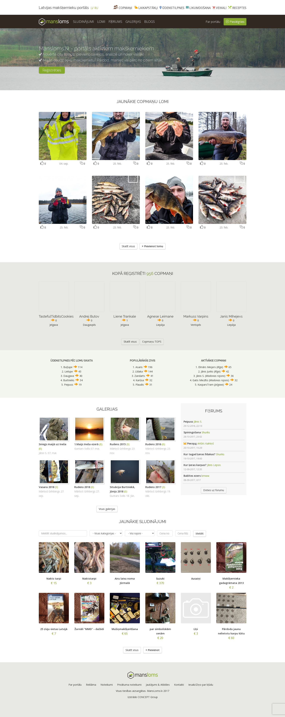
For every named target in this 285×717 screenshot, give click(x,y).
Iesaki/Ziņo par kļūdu (200, 684)
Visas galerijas (107, 509)
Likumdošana (198, 8)
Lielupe (68, 371)
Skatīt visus (128, 246)
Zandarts (139, 376)
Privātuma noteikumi (129, 684)
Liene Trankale (124, 316)
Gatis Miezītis (200, 380)
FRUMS (115, 21)
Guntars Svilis (82, 448)
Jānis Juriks (207, 371)
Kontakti (179, 684)
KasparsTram (205, 384)
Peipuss (68, 384)
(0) (40, 448)
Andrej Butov (89, 316)
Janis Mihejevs (231, 316)
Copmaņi (122, 8)
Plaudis (139, 384)
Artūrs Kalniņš (205, 443)
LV (92, 8)
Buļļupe (67, 367)
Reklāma (91, 684)
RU (96, 8)
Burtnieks (68, 380)
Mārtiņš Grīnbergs (120, 448)
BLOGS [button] (149, 21)
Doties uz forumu (213, 490)
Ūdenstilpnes (172, 8)
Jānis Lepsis (214, 465)
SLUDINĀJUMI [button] (83, 21)
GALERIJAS (133, 21)
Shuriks (206, 432)
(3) (163, 487)
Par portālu (213, 22)
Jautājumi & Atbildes (158, 684)
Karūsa (140, 380)
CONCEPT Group (148, 697)
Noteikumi (107, 684)
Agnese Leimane (160, 316)
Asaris (139, 367)
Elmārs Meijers (207, 367)
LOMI (101, 21)
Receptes (237, 8)
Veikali (219, 8)
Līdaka (139, 371)
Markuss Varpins (195, 316)
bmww (205, 475)
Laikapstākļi (146, 8)
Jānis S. (200, 376)
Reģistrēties (51, 70)
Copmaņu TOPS (151, 341)
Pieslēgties (235, 21)
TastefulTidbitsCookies (56, 316)
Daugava (68, 376)
